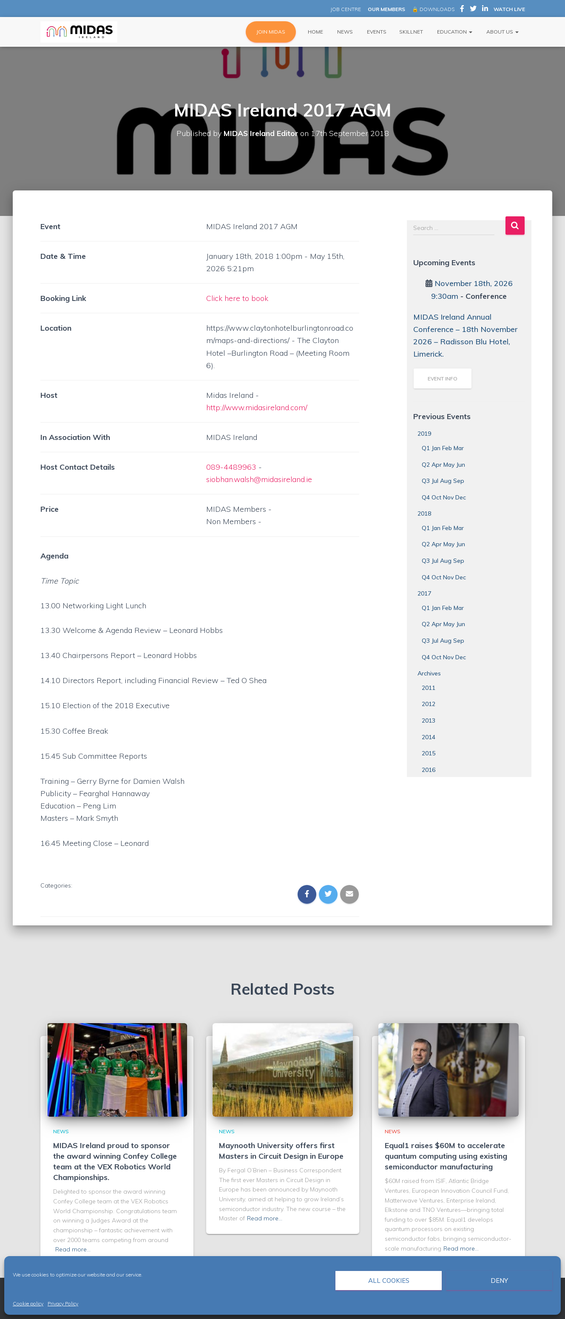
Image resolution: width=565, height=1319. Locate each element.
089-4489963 (231, 467)
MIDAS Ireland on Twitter (473, 10)
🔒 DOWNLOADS (433, 9)
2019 (424, 433)
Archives (429, 673)
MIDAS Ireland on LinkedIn (485, 10)
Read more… (73, 1249)
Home (315, 31)
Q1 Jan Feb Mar (443, 448)
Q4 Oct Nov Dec (444, 497)
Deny (499, 1280)
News (344, 31)
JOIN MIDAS (270, 31)
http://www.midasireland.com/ (258, 407)
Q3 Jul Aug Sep (443, 481)
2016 (428, 770)
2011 (428, 688)
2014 (428, 737)
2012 (428, 704)
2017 (424, 593)
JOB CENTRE (345, 9)
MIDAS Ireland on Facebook (462, 10)
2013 (428, 720)
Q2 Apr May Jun (443, 464)
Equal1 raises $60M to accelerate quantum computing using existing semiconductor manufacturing (446, 1155)
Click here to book (237, 298)
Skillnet (411, 31)
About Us (502, 31)
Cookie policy (28, 1303)
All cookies (388, 1280)
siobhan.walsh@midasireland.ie (260, 479)
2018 (424, 513)
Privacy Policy (63, 1303)
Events (376, 31)
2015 (428, 753)
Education (454, 31)
